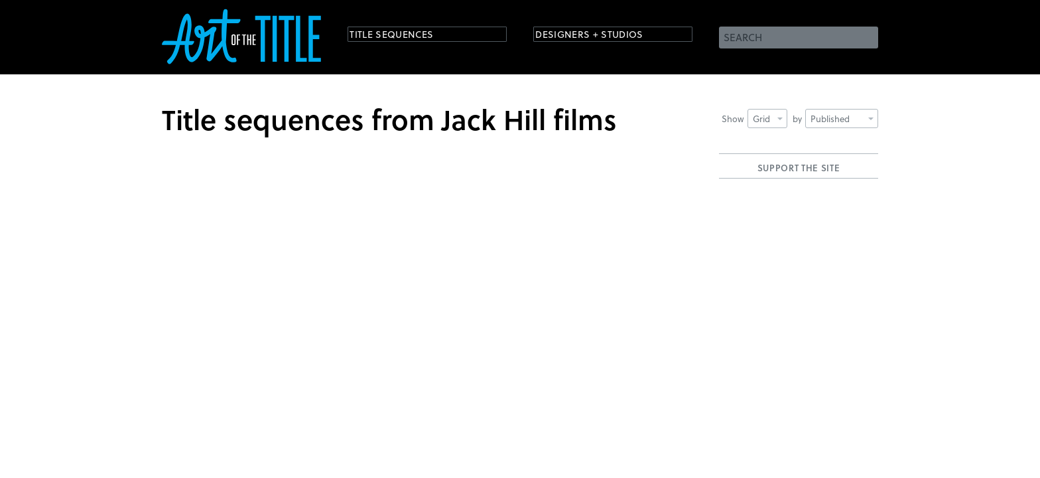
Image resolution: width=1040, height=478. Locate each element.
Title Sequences (403, 36)
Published (842, 118)
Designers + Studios (604, 36)
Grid (768, 118)
